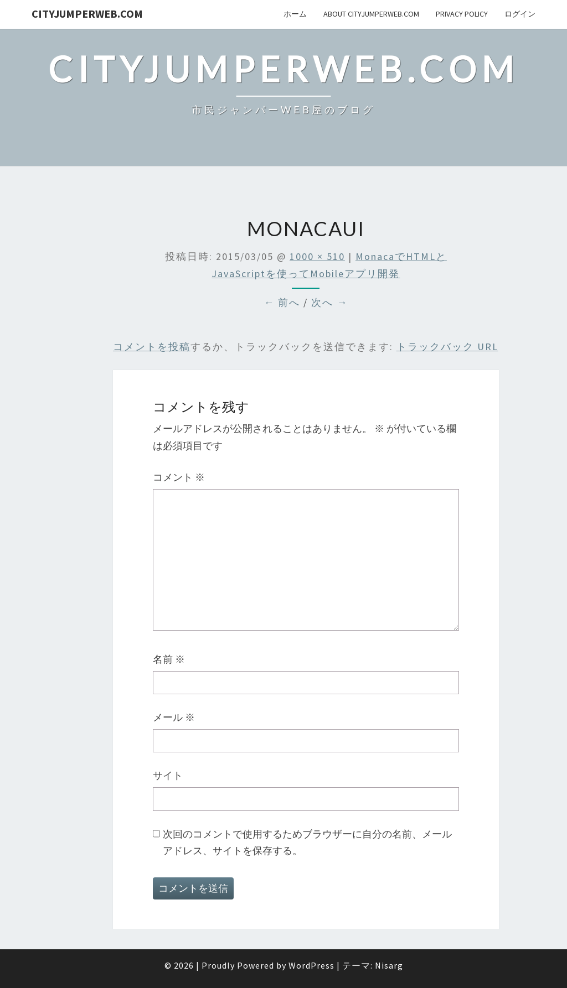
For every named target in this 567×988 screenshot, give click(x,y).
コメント (179, 477)
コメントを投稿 (151, 346)
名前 (169, 659)
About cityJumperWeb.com (371, 14)
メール (174, 717)
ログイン (519, 14)
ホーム (295, 14)
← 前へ (282, 302)
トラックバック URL (447, 346)
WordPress (311, 965)
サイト (168, 775)
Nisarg (389, 965)
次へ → (329, 302)
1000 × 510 (317, 256)
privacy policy (462, 14)
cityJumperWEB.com (87, 13)
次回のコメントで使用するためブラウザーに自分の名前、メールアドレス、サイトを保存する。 (307, 842)
